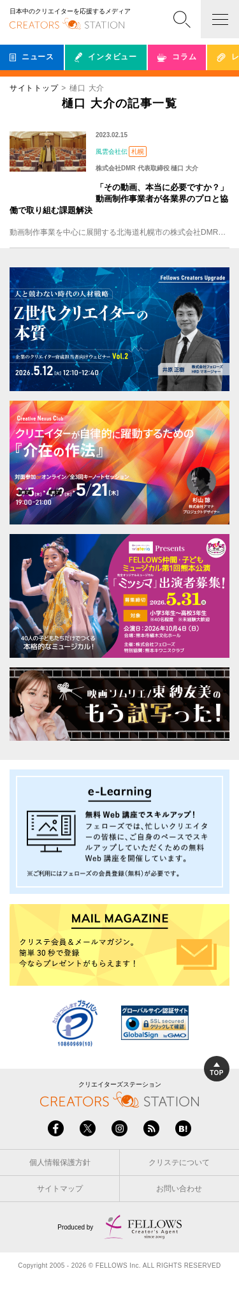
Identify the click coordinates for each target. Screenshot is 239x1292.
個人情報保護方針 (60, 1162)
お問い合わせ (179, 1188)
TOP (217, 1069)
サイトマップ (60, 1188)
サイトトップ (34, 88)
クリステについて (179, 1162)
